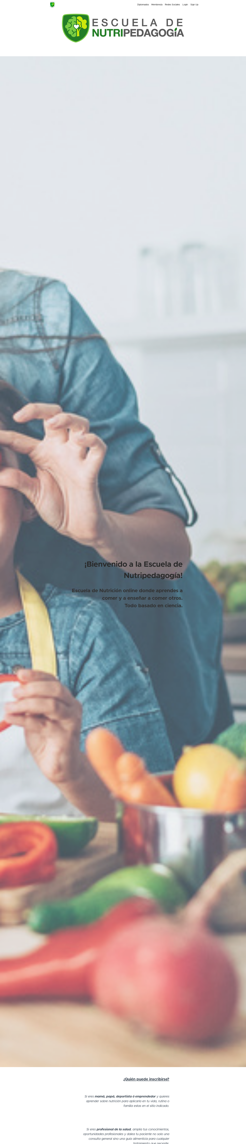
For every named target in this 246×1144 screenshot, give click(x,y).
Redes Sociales (172, 5)
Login (185, 5)
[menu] (166, 4)
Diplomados (143, 5)
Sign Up (194, 5)
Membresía (156, 5)
